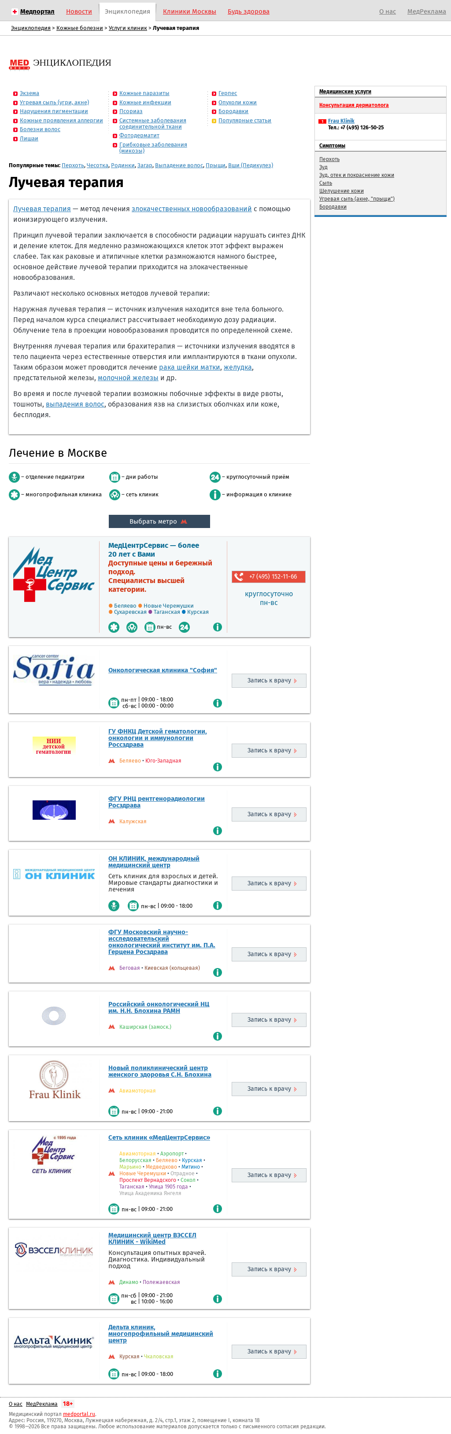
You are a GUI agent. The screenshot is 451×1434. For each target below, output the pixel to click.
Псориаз (131, 111)
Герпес (227, 93)
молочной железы (128, 378)
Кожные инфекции (145, 102)
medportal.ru (79, 1414)
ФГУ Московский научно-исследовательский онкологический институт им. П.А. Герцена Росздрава (161, 942)
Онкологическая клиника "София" (162, 670)
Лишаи (29, 138)
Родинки (123, 165)
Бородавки (233, 111)
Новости (79, 11)
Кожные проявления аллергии (61, 120)
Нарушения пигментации (54, 111)
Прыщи (216, 165)
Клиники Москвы (189, 11)
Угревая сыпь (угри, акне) (54, 102)
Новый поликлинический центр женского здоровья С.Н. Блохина (159, 1071)
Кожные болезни (79, 28)
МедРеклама (426, 11)
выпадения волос (75, 404)
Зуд (323, 167)
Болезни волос (40, 129)
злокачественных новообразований (192, 209)
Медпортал (37, 11)
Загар (144, 165)
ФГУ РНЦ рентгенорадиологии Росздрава (156, 802)
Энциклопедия (127, 11)
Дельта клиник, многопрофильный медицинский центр (160, 1333)
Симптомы (332, 146)
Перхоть (73, 165)
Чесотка (97, 165)
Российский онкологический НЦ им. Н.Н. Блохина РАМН (158, 1007)
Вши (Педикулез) (250, 165)
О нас (387, 11)
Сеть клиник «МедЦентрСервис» (159, 1137)
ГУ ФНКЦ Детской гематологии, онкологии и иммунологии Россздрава (157, 737)
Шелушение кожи (341, 191)
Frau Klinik (341, 121)
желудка (238, 367)
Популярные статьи (244, 120)
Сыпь (325, 183)
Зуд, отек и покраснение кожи (356, 175)
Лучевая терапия (42, 209)
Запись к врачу (269, 680)
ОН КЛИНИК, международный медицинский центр (154, 862)
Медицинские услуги (345, 91)
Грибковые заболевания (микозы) (153, 147)
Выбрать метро (159, 521)
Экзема (29, 93)
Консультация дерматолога (354, 105)
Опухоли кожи (237, 102)
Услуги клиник (128, 28)
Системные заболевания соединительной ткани (152, 123)
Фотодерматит (139, 135)
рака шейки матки (189, 367)
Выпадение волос (179, 165)
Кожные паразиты (144, 93)
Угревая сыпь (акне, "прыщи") (357, 199)
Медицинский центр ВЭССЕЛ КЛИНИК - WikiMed (152, 1238)
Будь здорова (249, 11)
